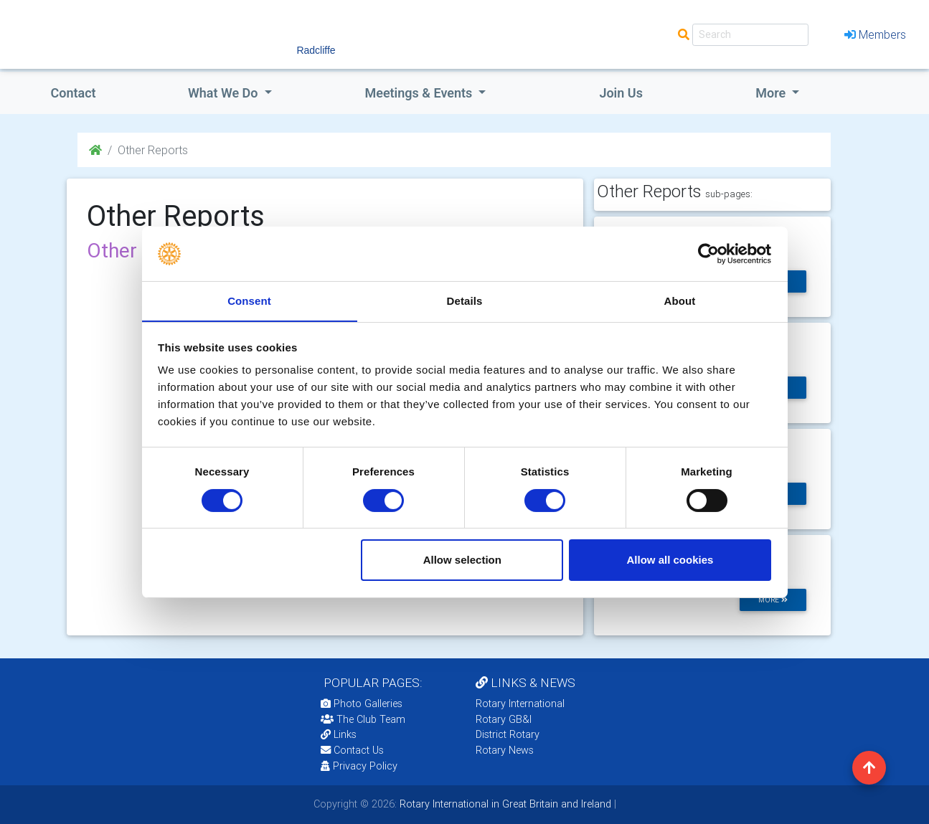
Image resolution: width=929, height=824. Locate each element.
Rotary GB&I (504, 719)
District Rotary (507, 734)
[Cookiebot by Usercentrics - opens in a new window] (708, 253)
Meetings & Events (419, 92)
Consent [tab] (249, 301)
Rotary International (520, 703)
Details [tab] (465, 301)
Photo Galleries (361, 703)
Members (875, 34)
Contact (72, 92)
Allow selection (462, 560)
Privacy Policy (359, 765)
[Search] (750, 35)
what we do (224, 92)
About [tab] (680, 301)
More (771, 92)
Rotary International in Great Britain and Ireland (504, 803)
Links (339, 734)
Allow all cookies (669, 560)
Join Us (621, 92)
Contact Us (352, 750)
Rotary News (505, 750)
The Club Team (363, 719)
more (773, 600)
